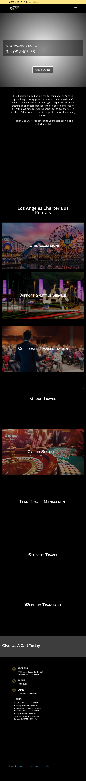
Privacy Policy (33, 766)
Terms (42, 766)
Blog (47, 766)
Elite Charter (18, 766)
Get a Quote (43, 69)
